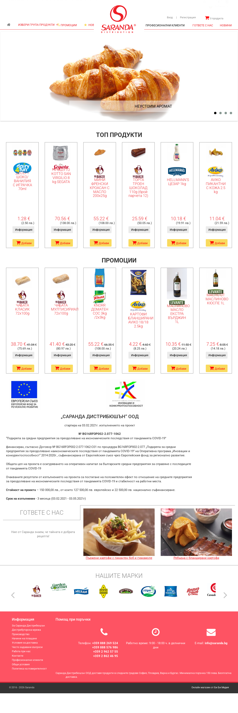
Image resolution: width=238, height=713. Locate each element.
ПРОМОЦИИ (67, 25)
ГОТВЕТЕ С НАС (202, 25)
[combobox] (220, 10)
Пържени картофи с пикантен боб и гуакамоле (119, 558)
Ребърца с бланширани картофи (196, 558)
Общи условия (21, 667)
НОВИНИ (226, 25)
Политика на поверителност (29, 671)
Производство (78, 3)
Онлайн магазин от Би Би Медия (210, 687)
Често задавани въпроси (27, 649)
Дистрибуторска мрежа (54, 3)
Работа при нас (21, 654)
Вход (170, 17)
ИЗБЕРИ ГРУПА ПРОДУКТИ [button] (38, 24)
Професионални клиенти (27, 662)
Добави (24, 243)
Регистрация (186, 17)
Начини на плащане (24, 641)
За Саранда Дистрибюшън (22, 3)
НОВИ (90, 25)
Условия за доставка (25, 645)
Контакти (17, 658)
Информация (23, 229)
